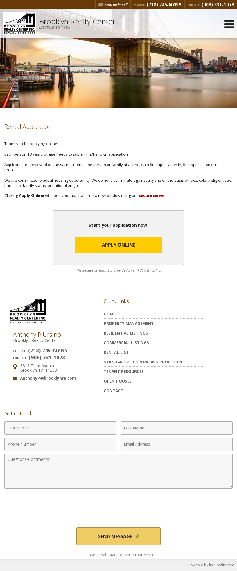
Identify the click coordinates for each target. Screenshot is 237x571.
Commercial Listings (126, 342)
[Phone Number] (60, 444)
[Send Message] (118, 536)
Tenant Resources (124, 371)
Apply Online (118, 245)
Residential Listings (126, 333)
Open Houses (118, 381)
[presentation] (118, 506)
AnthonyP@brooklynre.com (48, 378)
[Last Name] (177, 428)
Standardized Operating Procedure (143, 362)
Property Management (129, 323)
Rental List (116, 352)
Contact (113, 390)
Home (109, 314)
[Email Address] (177, 444)
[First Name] (60, 428)
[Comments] (118, 471)
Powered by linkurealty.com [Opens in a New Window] (211, 565)
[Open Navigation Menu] (229, 24)
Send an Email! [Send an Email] (113, 4)
